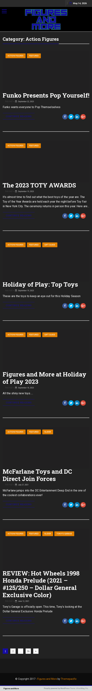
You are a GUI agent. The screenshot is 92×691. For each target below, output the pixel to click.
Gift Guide (49, 245)
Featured (34, 56)
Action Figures (15, 56)
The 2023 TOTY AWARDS (39, 185)
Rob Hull (8, 101)
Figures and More (47, 678)
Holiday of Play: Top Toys (40, 284)
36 (29, 650)
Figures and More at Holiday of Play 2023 (44, 377)
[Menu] (4, 11)
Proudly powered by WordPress (57, 688)
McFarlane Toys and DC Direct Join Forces (37, 475)
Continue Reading (18, 116)
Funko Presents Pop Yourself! (46, 95)
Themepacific (69, 678)
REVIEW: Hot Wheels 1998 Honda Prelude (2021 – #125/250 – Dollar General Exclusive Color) (41, 584)
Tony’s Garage (64, 534)
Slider (47, 432)
